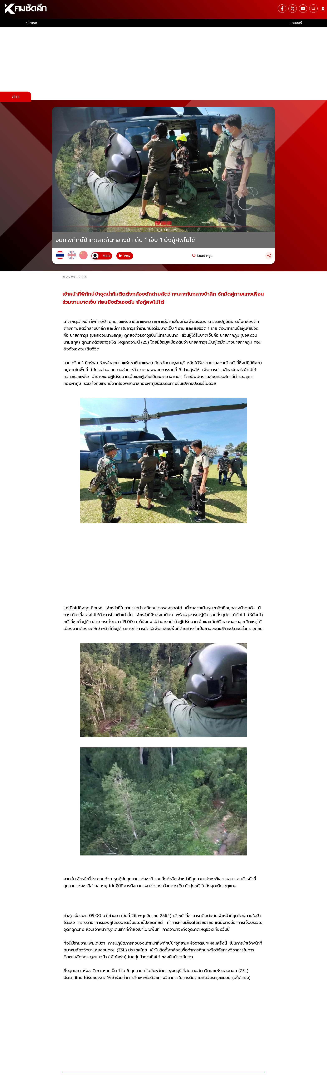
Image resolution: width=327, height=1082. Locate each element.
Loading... (205, 255)
